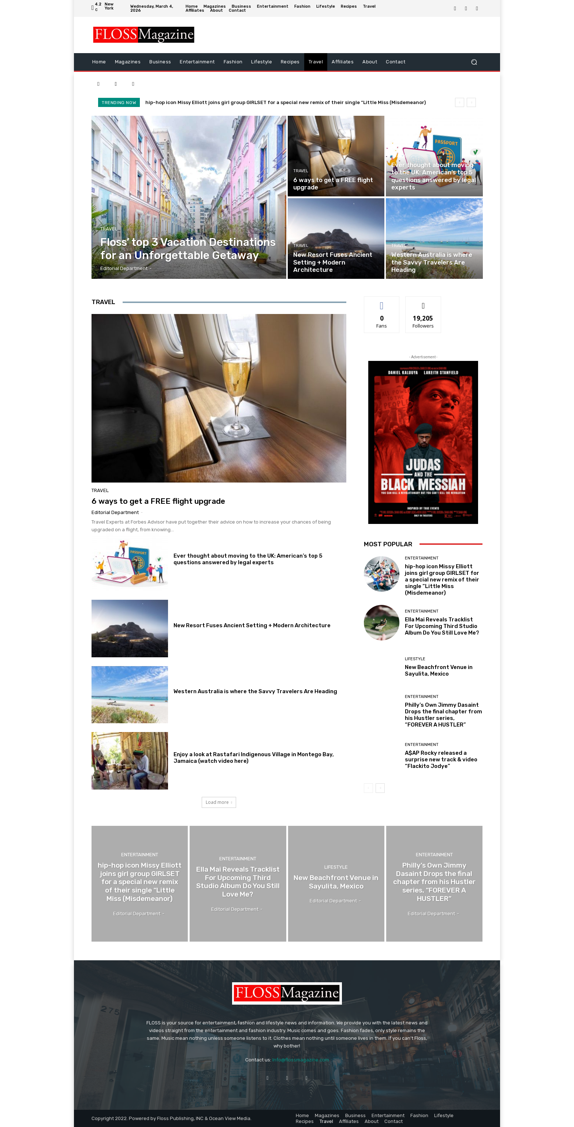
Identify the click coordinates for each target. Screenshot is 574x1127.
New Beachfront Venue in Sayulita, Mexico (439, 670)
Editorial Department (115, 512)
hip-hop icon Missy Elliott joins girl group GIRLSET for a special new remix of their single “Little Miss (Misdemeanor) (285, 102)
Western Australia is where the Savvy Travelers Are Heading (255, 691)
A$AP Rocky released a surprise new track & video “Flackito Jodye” (441, 759)
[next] (471, 102)
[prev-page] (368, 788)
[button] (473, 61)
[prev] (459, 102)
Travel (109, 228)
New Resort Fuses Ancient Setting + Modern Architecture (252, 625)
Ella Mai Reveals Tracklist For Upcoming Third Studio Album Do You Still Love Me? (442, 626)
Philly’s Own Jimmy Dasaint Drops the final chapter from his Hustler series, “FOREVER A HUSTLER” (443, 715)
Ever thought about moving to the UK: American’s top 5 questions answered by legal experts (248, 559)
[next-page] (380, 788)
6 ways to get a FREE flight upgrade (158, 501)
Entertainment (422, 558)
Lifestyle (415, 659)
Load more (219, 802)
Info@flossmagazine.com (300, 1060)
